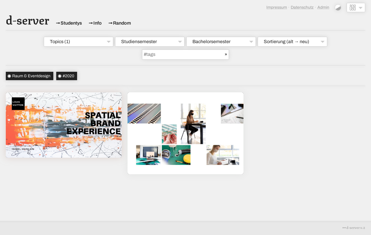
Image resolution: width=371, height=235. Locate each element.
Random (122, 23)
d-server (27, 19)
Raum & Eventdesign (31, 76)
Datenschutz (302, 7)
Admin (323, 7)
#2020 (68, 76)
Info (97, 23)
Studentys (71, 23)
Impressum (276, 7)
